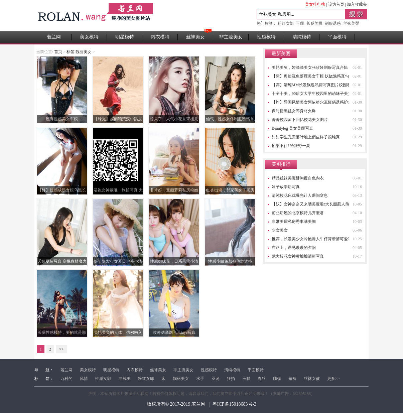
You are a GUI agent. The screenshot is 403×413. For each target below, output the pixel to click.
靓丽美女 (181, 378)
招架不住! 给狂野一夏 (291, 145)
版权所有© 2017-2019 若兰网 (176, 404)
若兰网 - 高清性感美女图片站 (96, 15)
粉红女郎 (286, 23)
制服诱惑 (333, 23)
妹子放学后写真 (286, 186)
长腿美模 (314, 23)
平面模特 (337, 36)
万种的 (66, 378)
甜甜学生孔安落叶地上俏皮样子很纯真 (306, 137)
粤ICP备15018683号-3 (234, 404)
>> (61, 349)
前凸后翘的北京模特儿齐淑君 (298, 213)
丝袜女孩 (312, 378)
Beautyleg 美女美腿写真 (292, 128)
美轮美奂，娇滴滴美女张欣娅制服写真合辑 (310, 67)
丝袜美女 (195, 36)
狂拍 (231, 378)
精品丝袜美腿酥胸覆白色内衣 (298, 178)
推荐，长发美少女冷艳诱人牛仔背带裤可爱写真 (314, 239)
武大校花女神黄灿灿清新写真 (298, 256)
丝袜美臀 (351, 23)
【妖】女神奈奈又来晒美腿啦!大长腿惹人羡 (310, 204)
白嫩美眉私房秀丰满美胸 (294, 221)
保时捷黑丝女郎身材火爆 (294, 111)
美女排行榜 (315, 4)
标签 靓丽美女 (79, 51)
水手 (200, 378)
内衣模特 (160, 36)
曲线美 (125, 378)
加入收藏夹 (357, 4)
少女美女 (280, 230)
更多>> (333, 378)
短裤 (292, 378)
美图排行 (281, 164)
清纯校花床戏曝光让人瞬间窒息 (300, 195)
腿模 (277, 378)
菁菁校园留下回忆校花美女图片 (300, 119)
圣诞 (216, 378)
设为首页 (336, 4)
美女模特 (89, 36)
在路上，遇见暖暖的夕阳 (294, 247)
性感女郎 (103, 378)
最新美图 (281, 53)
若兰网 (54, 36)
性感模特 (266, 36)
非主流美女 (231, 36)
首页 (58, 51)
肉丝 (262, 378)
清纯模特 (301, 36)
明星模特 (124, 36)
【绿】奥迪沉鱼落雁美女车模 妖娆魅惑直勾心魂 (314, 76)
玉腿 (300, 23)
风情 (84, 378)
